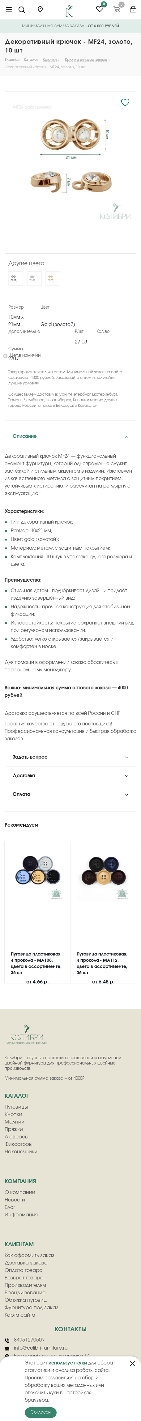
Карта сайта (20, 1315)
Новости (15, 1199)
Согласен (41, 1412)
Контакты (71, 1329)
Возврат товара (24, 1277)
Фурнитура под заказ (31, 1307)
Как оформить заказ (29, 1255)
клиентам (19, 1244)
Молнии (14, 1121)
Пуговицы (16, 1107)
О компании (20, 1192)
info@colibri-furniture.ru (36, 1348)
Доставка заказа (26, 1262)
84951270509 (25, 1340)
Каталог (17, 1096)
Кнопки (13, 1114)
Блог (10, 1207)
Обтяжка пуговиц (26, 1300)
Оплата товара (24, 1270)
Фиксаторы (18, 1144)
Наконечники (21, 1151)
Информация (21, 1214)
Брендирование (25, 1292)
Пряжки (14, 1129)
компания (20, 1181)
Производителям (25, 1285)
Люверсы (16, 1136)
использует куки (68, 1363)
